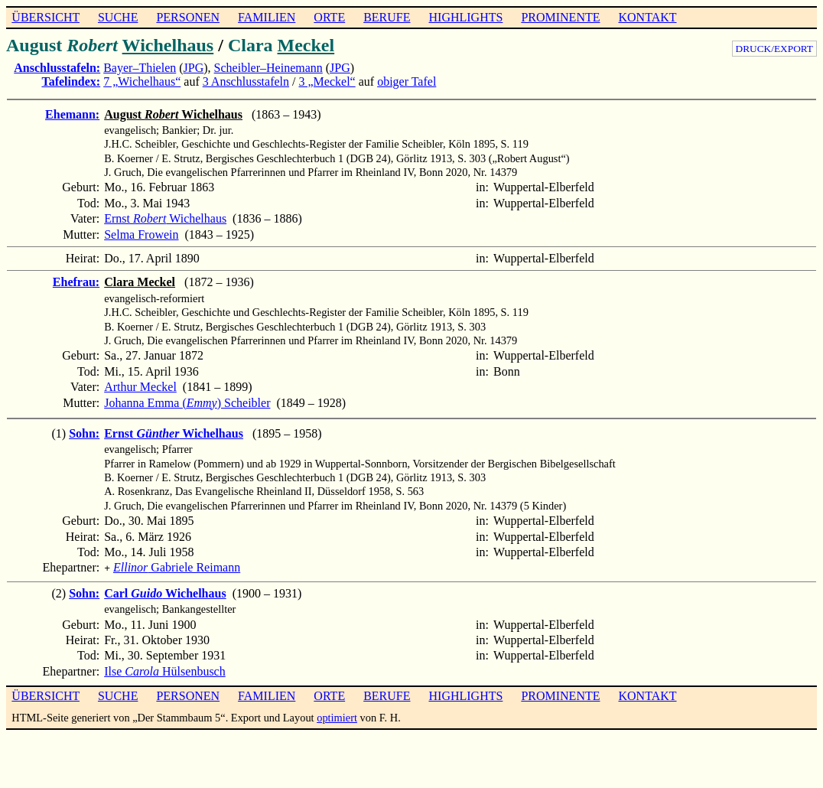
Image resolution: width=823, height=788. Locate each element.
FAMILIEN (266, 17)
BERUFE (386, 17)
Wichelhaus (168, 45)
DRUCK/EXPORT (774, 48)
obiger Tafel (406, 81)
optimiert (337, 716)
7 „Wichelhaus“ (142, 81)
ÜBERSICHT (45, 17)
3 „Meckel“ (327, 81)
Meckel (306, 45)
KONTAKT (647, 17)
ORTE (329, 17)
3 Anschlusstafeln (246, 81)
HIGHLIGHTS (466, 17)
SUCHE (118, 17)
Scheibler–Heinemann (268, 67)
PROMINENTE (560, 17)
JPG (194, 67)
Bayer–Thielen (139, 67)
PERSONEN (188, 17)
